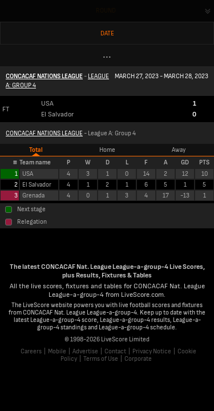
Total (36, 150)
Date (107, 33)
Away (178, 150)
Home (107, 150)
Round (106, 10)
